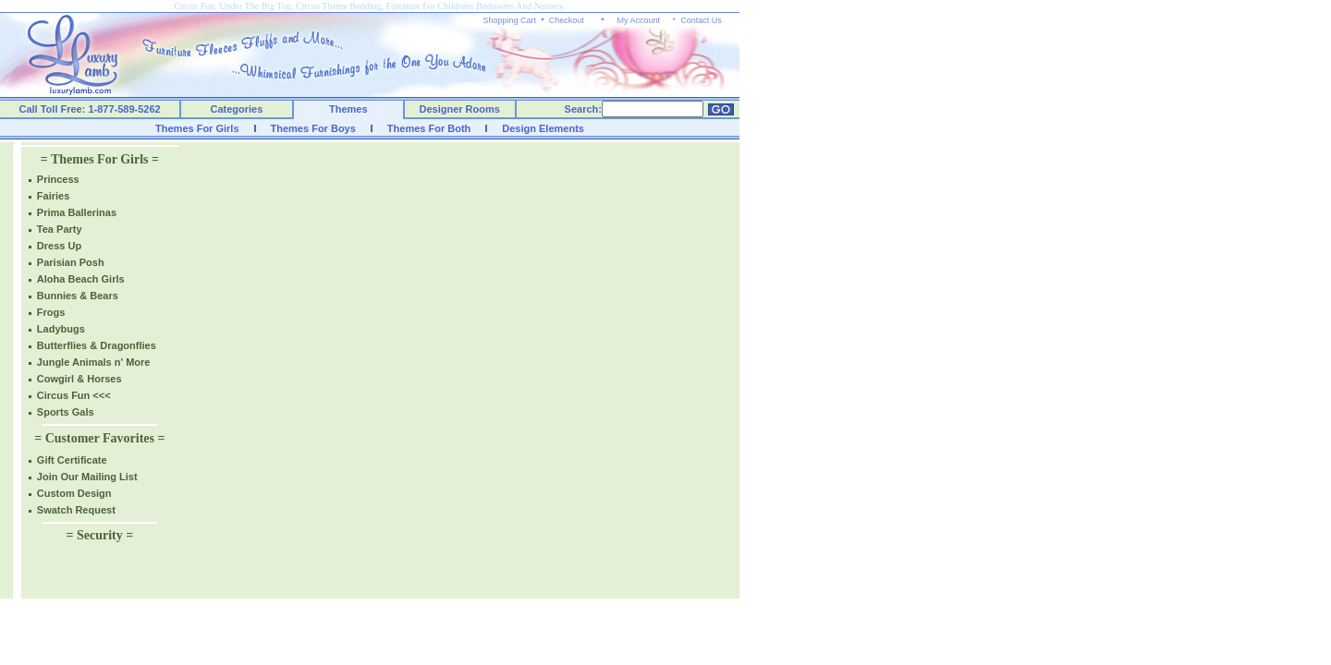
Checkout (566, 20)
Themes (348, 109)
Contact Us (701, 20)
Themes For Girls (196, 128)
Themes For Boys (313, 128)
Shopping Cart (510, 20)
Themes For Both (428, 128)
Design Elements (543, 128)
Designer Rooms (459, 109)
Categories (237, 109)
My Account (638, 20)
